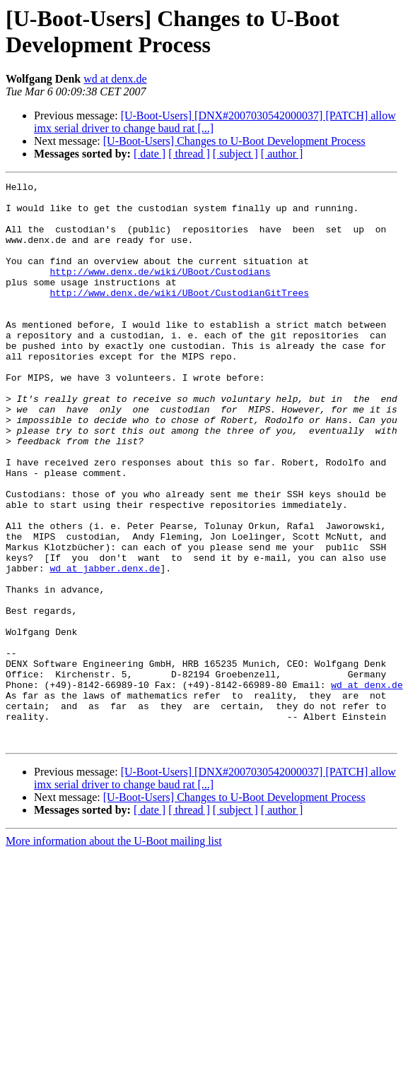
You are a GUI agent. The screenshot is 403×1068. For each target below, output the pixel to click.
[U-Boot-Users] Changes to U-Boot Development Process (234, 141)
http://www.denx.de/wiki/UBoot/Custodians (159, 290)
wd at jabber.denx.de (104, 646)
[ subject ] (235, 154)
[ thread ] (189, 154)
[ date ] (149, 154)
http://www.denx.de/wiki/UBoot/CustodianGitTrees (179, 315)
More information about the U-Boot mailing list (114, 953)
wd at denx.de (114, 79)
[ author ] (282, 154)
